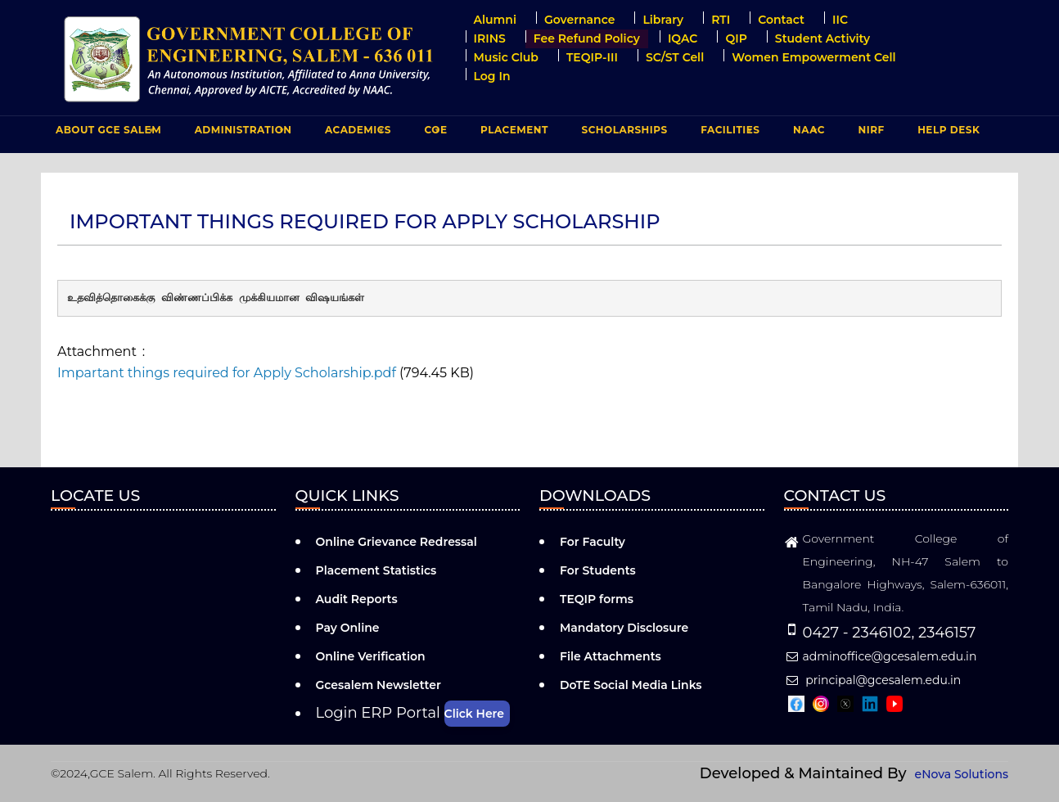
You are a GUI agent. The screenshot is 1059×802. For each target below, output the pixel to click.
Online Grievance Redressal (396, 541)
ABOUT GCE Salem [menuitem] (106, 133)
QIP (735, 38)
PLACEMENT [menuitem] (512, 133)
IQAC (683, 38)
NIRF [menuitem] (871, 130)
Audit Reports (357, 599)
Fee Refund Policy (587, 38)
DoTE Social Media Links (631, 685)
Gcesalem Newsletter (378, 685)
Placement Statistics (376, 570)
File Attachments (610, 656)
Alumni (495, 19)
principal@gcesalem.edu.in (873, 680)
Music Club (506, 57)
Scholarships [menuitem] (624, 130)
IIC (840, 19)
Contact (781, 19)
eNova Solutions (961, 774)
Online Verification (371, 656)
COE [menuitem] (434, 133)
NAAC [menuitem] (807, 133)
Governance (579, 19)
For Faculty (592, 541)
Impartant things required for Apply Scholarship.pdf (226, 373)
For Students (598, 570)
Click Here (474, 713)
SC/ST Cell (675, 57)
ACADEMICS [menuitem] (356, 133)
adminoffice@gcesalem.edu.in (880, 656)
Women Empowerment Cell (813, 57)
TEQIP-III (592, 57)
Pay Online (348, 627)
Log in (492, 76)
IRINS (490, 38)
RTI (720, 19)
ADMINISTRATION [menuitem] (241, 133)
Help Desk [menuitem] (948, 130)
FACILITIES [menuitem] (727, 133)
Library (662, 19)
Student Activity (822, 38)
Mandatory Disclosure (624, 627)
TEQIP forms (596, 599)
